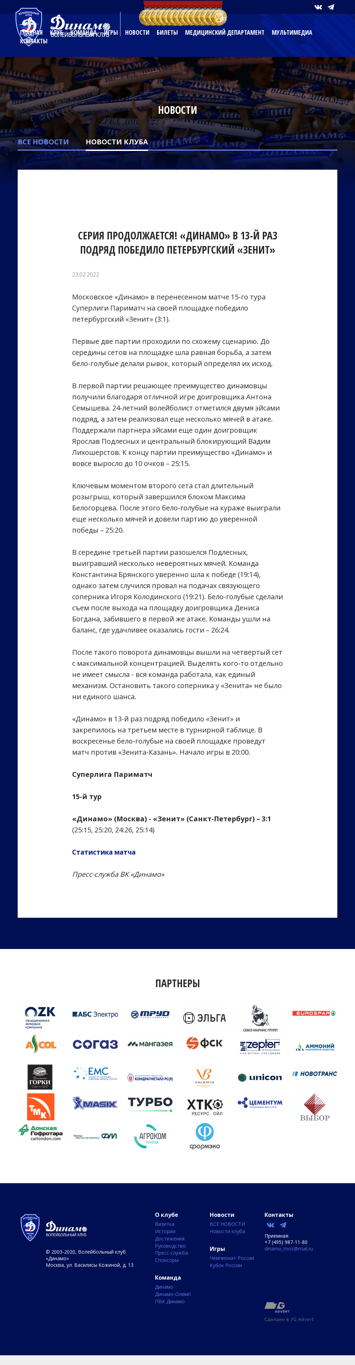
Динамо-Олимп (173, 1294)
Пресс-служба (171, 1253)
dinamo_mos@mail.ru (289, 1248)
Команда (83, 32)
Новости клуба (117, 141)
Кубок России (226, 1266)
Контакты (33, 41)
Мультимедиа (292, 32)
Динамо (164, 1287)
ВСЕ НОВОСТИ (43, 141)
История (165, 1232)
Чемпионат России (232, 1258)
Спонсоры (167, 1260)
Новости (137, 32)
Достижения (169, 1239)
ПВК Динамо (170, 1302)
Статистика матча (107, 852)
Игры (111, 32)
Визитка (164, 1224)
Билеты (167, 32)
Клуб (56, 32)
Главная (31, 32)
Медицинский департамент (225, 32)
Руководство (170, 1246)
